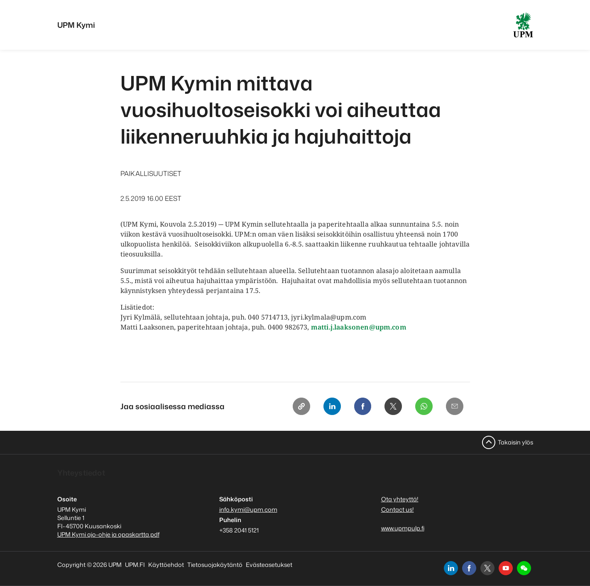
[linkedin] (451, 568)
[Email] (454, 407)
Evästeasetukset (269, 564)
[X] (391, 407)
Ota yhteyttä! (400, 499)
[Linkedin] (328, 407)
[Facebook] (359, 407)
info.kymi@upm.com (248, 509)
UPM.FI (135, 564)
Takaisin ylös (515, 442)
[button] (524, 568)
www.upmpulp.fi (402, 528)
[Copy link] (296, 407)
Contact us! (397, 509)
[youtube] (506, 568)
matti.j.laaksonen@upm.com (358, 327)
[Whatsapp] (423, 407)
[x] (487, 568)
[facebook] (469, 568)
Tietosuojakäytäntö (214, 564)
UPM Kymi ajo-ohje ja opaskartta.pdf (108, 534)
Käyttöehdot (166, 564)
